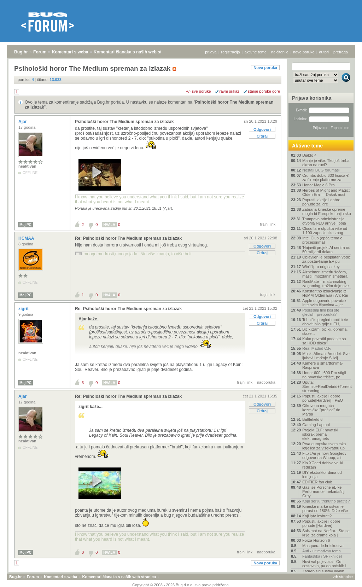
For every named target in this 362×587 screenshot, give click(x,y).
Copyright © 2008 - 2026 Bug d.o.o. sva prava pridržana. (181, 585)
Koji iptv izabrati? (317, 516)
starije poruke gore (264, 91)
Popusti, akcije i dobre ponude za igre (321, 202)
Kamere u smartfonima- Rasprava (322, 365)
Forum (39, 52)
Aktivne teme (307, 146)
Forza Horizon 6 (316, 540)
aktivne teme (256, 52)
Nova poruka (265, 67)
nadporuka (266, 382)
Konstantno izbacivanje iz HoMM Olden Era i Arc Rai (325, 293)
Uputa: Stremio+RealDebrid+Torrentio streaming (326, 386)
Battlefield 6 (312, 419)
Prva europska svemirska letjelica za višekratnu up (324, 446)
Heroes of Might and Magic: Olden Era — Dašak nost (326, 192)
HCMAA (26, 238)
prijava (210, 52)
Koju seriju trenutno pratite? (326, 501)
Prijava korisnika (311, 98)
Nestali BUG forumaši (321, 170)
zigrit (24, 308)
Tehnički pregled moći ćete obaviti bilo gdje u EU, (325, 322)
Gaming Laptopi (316, 425)
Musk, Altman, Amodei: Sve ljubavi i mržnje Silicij (326, 355)
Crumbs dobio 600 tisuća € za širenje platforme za (325, 177)
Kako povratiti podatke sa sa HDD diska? (324, 341)
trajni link (267, 224)
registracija (230, 52)
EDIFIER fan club (317, 482)
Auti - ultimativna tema (321, 551)
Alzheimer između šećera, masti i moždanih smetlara (325, 274)
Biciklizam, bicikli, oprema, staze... (325, 331)
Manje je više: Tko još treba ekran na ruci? (326, 162)
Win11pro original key (321, 267)
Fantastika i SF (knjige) (322, 556)
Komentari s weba (70, 52)
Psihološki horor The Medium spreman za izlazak (124, 121)
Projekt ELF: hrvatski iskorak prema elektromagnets (320, 434)
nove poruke (304, 52)
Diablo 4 (309, 155)
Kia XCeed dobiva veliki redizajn (322, 465)
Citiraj (262, 136)
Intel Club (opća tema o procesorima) (322, 240)
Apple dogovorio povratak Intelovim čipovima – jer (324, 302)
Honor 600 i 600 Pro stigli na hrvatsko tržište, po (324, 375)
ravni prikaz (229, 91)
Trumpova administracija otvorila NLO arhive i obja (324, 221)
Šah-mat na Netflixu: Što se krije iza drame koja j (326, 533)
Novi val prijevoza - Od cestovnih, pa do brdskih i (324, 563)
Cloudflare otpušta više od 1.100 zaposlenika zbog (324, 230)
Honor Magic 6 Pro (318, 185)
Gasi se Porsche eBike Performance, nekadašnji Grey (323, 491)
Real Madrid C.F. (316, 348)
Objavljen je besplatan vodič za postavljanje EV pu (326, 259)
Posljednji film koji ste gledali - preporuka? (320, 312)
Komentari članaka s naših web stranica (134, 52)
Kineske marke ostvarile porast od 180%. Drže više (325, 508)
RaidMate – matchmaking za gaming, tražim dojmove (325, 283)
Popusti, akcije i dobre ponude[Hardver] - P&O (322, 398)
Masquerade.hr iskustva (323, 546)
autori (324, 52)
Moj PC (25, 225)
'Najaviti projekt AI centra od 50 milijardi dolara (326, 249)
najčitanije (279, 52)
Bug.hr (21, 52)
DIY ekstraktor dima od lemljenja (322, 474)
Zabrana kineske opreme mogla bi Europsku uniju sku (326, 211)
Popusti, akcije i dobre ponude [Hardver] (321, 523)
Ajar (23, 121)
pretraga (340, 52)
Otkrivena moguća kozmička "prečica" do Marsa (321, 409)
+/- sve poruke (198, 91)
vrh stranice (343, 577)
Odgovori (262, 129)
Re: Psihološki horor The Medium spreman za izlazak (128, 238)
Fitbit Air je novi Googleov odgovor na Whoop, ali (324, 455)
